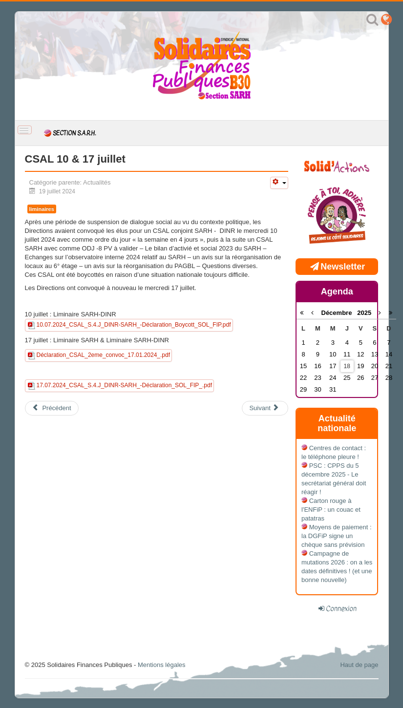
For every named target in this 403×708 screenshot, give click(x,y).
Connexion (341, 608)
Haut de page (359, 664)
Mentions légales (162, 664)
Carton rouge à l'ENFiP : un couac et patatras (331, 509)
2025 (364, 312)
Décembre (339, 312)
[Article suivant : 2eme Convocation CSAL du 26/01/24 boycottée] (265, 408)
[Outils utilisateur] (279, 183)
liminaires (41, 209)
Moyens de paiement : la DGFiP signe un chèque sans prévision (336, 535)
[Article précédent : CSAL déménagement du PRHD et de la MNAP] (52, 408)
